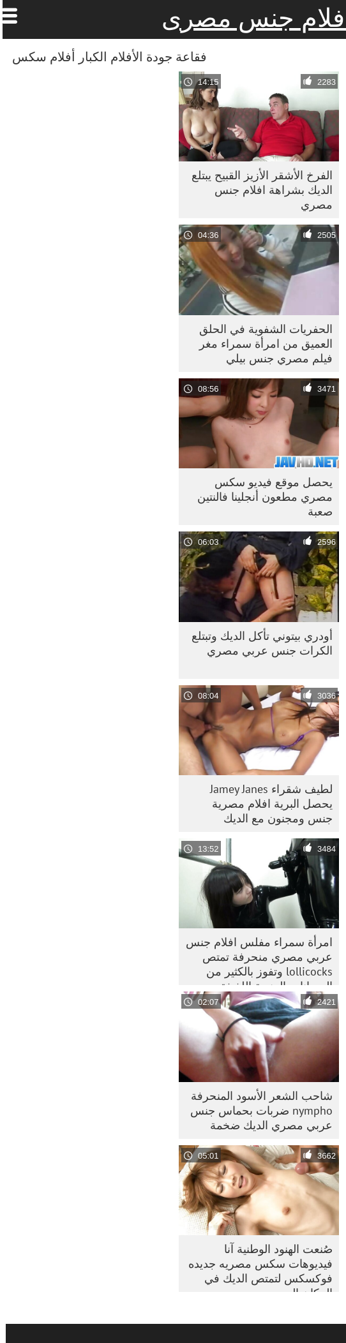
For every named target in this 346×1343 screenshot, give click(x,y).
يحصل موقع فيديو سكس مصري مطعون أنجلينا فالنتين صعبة (259, 497)
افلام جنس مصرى (251, 18)
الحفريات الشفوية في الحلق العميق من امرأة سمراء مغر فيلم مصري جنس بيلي (260, 344)
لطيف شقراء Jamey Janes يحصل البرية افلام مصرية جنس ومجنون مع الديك (265, 804)
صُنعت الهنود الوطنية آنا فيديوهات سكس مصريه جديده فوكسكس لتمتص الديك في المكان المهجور (255, 1267)
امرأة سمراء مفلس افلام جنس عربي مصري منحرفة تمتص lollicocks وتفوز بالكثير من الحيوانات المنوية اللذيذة (253, 960)
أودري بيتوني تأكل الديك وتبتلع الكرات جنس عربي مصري (256, 643)
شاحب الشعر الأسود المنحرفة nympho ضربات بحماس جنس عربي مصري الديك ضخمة (255, 1110)
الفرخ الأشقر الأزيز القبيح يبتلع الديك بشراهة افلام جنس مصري (256, 190)
